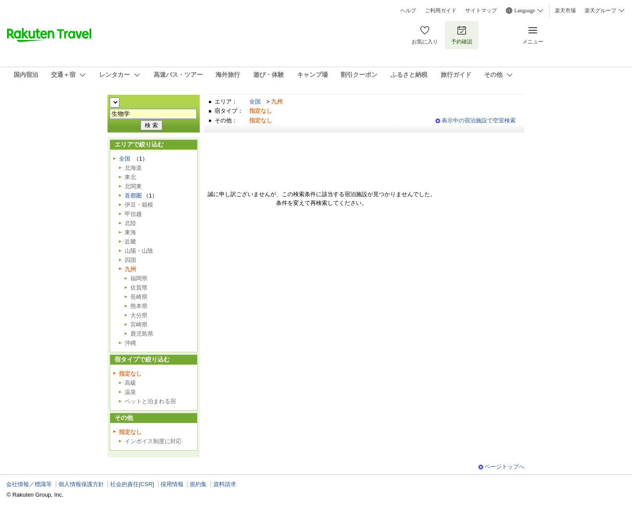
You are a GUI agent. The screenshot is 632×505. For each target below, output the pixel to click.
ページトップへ (504, 466)
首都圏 (133, 195)
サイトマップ (481, 10)
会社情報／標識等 (29, 484)
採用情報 (172, 484)
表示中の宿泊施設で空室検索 (479, 120)
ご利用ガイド (440, 10)
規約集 (198, 484)
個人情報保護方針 (81, 484)
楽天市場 (565, 10)
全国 (255, 101)
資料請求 (224, 484)
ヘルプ (408, 10)
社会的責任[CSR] (132, 484)
